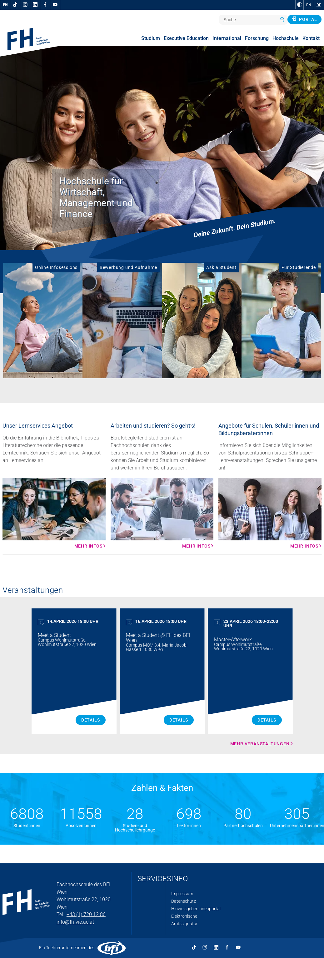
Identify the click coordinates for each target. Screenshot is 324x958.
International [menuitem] (226, 38)
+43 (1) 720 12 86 (86, 914)
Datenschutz (183, 901)
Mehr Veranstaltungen (260, 743)
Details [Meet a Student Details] (90, 719)
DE (319, 5)
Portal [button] (304, 19)
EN (308, 5)
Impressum (182, 893)
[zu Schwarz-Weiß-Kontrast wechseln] (299, 4)
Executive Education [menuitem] (186, 38)
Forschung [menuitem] (257, 38)
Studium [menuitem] (150, 38)
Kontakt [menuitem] (311, 38)
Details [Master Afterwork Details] (266, 719)
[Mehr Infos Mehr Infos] (54, 513)
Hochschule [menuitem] (285, 38)
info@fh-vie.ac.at (75, 922)
